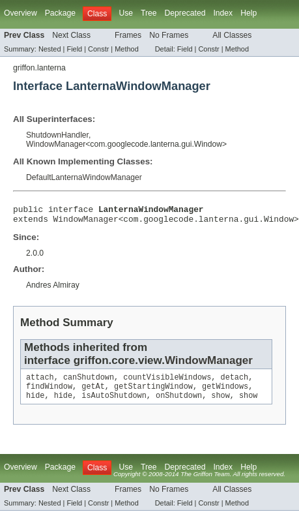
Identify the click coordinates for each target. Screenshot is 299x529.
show (220, 403)
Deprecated (185, 13)
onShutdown (179, 403)
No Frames (168, 35)
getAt (93, 392)
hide (35, 403)
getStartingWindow (153, 392)
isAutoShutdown (114, 403)
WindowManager (55, 144)
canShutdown (88, 382)
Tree (149, 13)
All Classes (231, 35)
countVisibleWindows (167, 382)
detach (235, 382)
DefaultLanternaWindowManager (84, 177)
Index (223, 13)
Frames (128, 35)
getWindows (225, 392)
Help (248, 13)
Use (126, 13)
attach (40, 382)
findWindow (49, 392)
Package (60, 13)
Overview (20, 13)
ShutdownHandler (57, 135)
